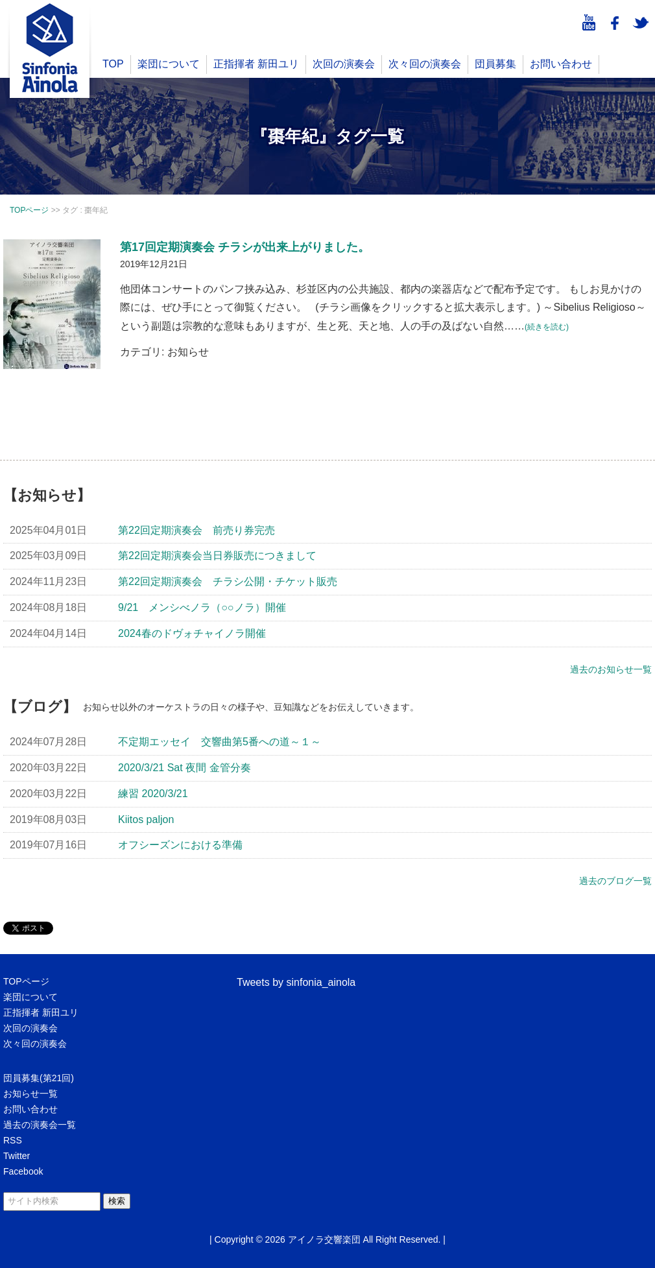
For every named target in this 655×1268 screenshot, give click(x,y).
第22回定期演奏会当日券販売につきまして (217, 555)
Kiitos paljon (146, 819)
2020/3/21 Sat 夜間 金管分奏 (184, 767)
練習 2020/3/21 (153, 793)
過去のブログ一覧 (615, 881)
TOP (113, 63)
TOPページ (26, 981)
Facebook (23, 1171)
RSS (12, 1140)
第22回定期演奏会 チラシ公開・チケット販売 (227, 581)
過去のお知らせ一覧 (611, 669)
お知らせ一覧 (30, 1093)
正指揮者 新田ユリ (256, 63)
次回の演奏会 (344, 63)
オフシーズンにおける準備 (180, 844)
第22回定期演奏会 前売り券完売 (196, 530)
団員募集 (495, 63)
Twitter (16, 1156)
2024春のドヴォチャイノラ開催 (192, 633)
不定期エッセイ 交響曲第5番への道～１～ (219, 741)
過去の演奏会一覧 (39, 1124)
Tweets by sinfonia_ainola (296, 982)
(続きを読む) (547, 326)
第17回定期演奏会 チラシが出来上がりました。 (245, 247)
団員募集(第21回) (38, 1078)
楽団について (168, 63)
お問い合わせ (561, 63)
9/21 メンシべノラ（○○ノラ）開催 (201, 607)
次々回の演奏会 (424, 63)
